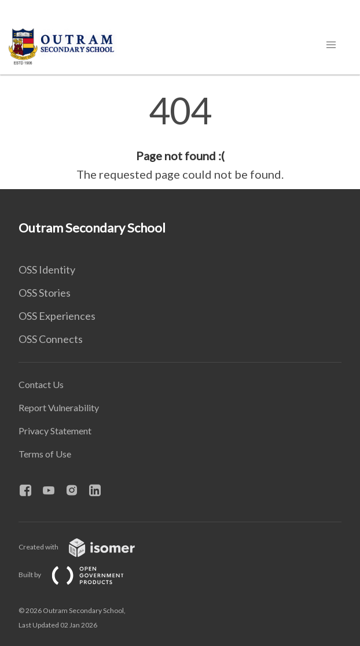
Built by (80, 574)
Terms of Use (45, 453)
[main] (180, 137)
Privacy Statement (55, 430)
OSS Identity (47, 269)
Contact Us (41, 384)
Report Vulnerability (59, 407)
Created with (86, 546)
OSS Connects (51, 339)
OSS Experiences (57, 315)
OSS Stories (45, 292)
